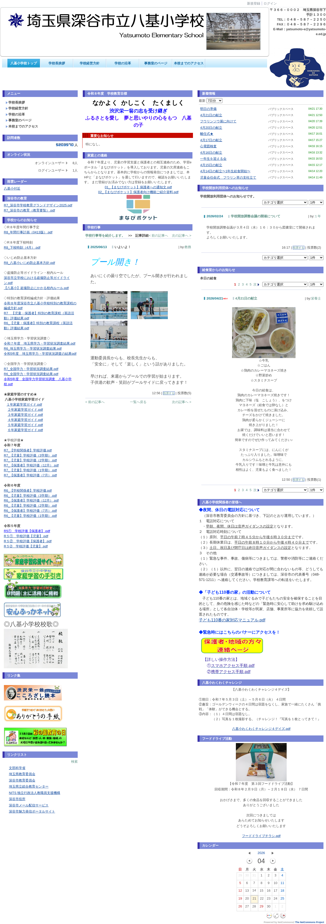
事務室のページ (155, 63)
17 (275, 892)
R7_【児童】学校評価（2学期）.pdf (30, 460)
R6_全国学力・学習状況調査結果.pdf (31, 374)
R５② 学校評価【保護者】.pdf (28, 541)
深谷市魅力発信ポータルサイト (32, 811)
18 (282, 892)
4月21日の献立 (211, 115)
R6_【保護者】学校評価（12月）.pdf (31, 500)
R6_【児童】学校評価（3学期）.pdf (30, 495)
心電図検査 (208, 146)
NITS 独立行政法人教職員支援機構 (34, 793)
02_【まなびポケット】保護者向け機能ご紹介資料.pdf (138, 192)
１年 (317, 216)
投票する (168, 393)
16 (268, 892)
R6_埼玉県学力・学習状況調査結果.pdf (33, 348)
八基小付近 (12, 188)
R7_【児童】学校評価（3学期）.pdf (30, 455)
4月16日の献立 (211, 152)
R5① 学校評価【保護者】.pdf (27, 531)
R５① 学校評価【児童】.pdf (26, 536)
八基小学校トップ (23, 63)
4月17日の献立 (211, 140)
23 (268, 900)
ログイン (270, 3)
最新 (210, 101)
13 (247, 892)
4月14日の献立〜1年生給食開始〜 (225, 171)
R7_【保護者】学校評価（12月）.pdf (31, 465)
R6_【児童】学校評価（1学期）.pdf (30, 516)
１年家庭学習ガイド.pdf (24, 404)
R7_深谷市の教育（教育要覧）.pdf (29, 210)
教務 (188, 247)
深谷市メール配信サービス (28, 805)
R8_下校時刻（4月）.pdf (22, 247)
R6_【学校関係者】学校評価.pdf (28, 490)
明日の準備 (208, 109)
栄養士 (316, 298)
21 (254, 900)
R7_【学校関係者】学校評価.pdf (28, 450)
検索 (74, 761)
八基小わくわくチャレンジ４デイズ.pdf (261, 729)
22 (262, 900)
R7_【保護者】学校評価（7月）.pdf (30, 475)
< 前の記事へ (158, 235)
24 (275, 900)
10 (275, 884)
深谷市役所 (17, 799)
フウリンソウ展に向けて (218, 121)
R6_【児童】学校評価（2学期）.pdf (30, 505)
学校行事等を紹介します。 (105, 235)
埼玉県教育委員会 (22, 774)
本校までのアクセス (189, 63)
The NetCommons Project (309, 922)
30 (247, 876)
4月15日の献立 (211, 165)
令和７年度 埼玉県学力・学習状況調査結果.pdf (39, 343)
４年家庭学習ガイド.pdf (25, 420)
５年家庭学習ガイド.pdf (25, 425)
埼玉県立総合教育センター (28, 786)
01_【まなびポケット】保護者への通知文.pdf (138, 187)
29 (240, 876)
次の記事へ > (181, 235)
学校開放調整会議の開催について (255, 216)
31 (254, 876)
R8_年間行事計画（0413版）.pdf (28, 232)
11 (282, 884)
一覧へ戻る (138, 402)
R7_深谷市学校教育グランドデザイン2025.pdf (38, 205)
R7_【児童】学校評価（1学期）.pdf (30, 470)
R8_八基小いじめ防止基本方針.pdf (29, 263)
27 (247, 907)
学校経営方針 (90, 63)
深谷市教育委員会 (22, 780)
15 (261, 892)
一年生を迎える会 (213, 159)
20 (247, 900)
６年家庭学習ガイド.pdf (25, 430)
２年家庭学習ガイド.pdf (25, 409)
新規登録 (253, 3)
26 (240, 907)
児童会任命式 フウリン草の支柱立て (228, 177)
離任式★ (206, 134)
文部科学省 (17, 768)
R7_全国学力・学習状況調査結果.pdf (31, 369)
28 (254, 907)
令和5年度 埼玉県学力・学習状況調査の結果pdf (40, 354)
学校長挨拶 (56, 63)
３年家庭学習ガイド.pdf (25, 415)
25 (282, 900)
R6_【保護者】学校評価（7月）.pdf (30, 511)
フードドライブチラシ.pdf (261, 836)
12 (240, 892)
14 (254, 891)
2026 (261, 853)
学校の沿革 (123, 63)
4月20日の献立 (211, 128)
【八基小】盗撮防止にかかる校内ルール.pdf (36, 288)
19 (240, 900)
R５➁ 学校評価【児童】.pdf (26, 546)
